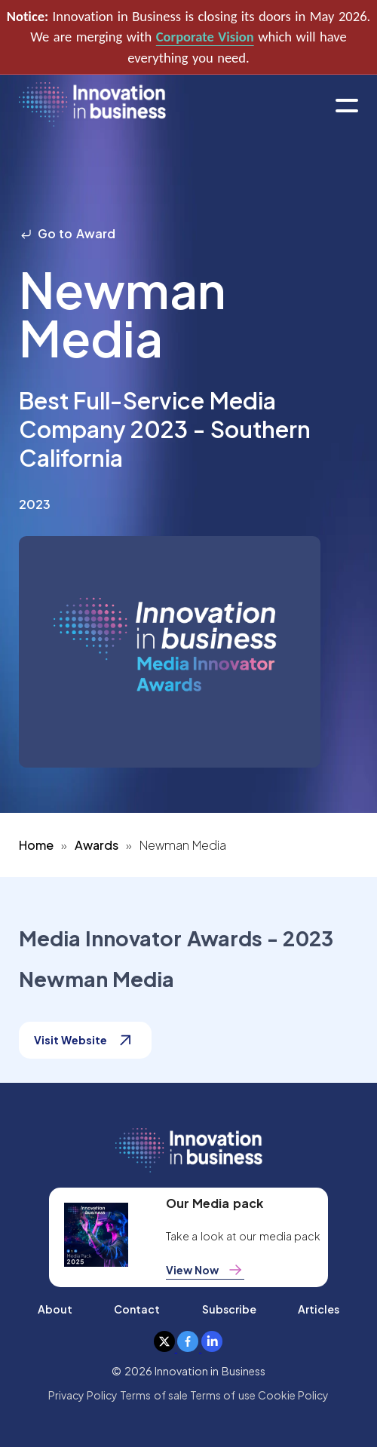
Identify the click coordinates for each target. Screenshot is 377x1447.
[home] (92, 105)
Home (36, 845)
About (55, 1309)
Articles (318, 1309)
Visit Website (85, 1040)
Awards (96, 845)
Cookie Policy (293, 1395)
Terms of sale (154, 1395)
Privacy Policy (83, 1395)
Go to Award (67, 233)
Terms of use (223, 1395)
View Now (205, 1270)
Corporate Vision (205, 36)
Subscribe (229, 1309)
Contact (137, 1309)
